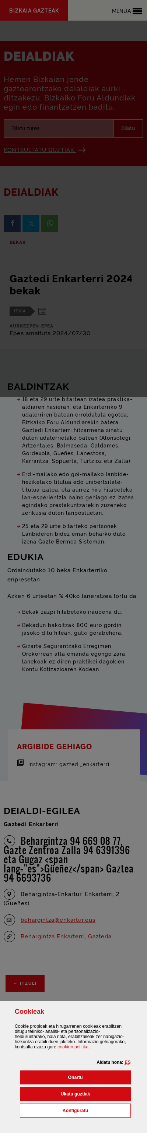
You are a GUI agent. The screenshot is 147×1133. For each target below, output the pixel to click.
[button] (127, 1062)
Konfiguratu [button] (97, 1110)
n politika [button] (72, 1046)
